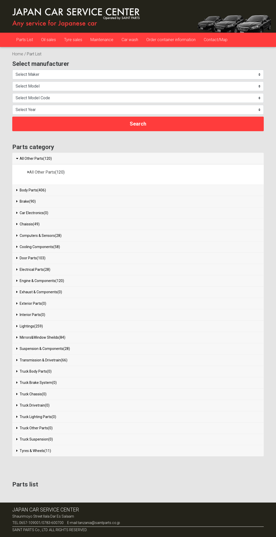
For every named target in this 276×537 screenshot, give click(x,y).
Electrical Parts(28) (33, 269)
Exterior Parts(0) (31, 303)
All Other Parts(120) (33, 158)
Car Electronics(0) (32, 213)
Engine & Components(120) (40, 281)
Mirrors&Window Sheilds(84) (40, 337)
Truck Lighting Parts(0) (36, 417)
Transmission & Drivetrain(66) (41, 360)
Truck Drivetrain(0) (33, 405)
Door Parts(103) (30, 258)
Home (17, 54)
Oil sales (48, 39)
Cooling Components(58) (38, 247)
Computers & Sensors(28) (39, 236)
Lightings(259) (29, 326)
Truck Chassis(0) (31, 394)
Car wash (130, 39)
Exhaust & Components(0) (39, 292)
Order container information (171, 39)
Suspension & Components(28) (43, 349)
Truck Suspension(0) (34, 439)
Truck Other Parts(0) (34, 428)
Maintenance (101, 39)
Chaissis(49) (28, 224)
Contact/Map (215, 39)
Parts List (24, 39)
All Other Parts (42, 172)
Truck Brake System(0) (36, 383)
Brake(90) (26, 201)
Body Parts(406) (31, 190)
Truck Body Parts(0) (34, 371)
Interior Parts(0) (30, 315)
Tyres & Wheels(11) (33, 451)
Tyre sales (73, 39)
